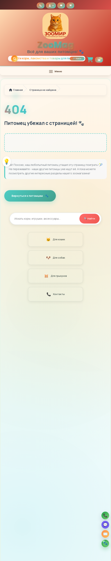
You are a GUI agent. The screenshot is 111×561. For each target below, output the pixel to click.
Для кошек (55, 240)
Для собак (55, 258)
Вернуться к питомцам (27, 196)
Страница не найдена (42, 90)
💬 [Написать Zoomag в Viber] (105, 524)
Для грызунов (55, 276)
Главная (16, 90)
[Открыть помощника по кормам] (105, 543)
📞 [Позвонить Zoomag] (105, 515)
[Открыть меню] (55, 71)
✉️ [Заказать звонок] (105, 533)
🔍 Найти (89, 219)
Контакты (55, 294)
